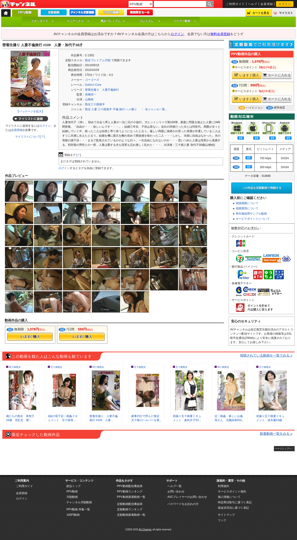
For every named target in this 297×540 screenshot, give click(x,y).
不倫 (115, 109)
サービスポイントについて (253, 218)
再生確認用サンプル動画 (251, 213)
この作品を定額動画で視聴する (261, 188)
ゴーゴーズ (92, 79)
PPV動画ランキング (129, 491)
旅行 (122, 109)
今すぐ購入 (30, 337)
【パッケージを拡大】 (30, 111)
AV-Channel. (145, 529)
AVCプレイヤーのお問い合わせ (187, 497)
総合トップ (73, 486)
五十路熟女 (56, 367)
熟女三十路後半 (95, 104)
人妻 (94, 109)
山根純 (89, 99)
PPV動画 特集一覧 (78, 509)
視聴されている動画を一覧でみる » (266, 355)
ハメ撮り (131, 109)
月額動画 (72, 497)
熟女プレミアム (113, 21)
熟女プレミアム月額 (97, 60)
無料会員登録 (220, 34)
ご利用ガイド (235, 4)
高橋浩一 (90, 94)
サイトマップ (226, 514)
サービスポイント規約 (232, 491)
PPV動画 (72, 491)
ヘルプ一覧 (174, 486)
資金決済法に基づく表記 (233, 507)
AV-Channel (18, 4)
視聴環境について (247, 208)
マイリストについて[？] (30, 136)
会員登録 (266, 4)
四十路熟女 (15, 367)
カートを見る (260, 13)
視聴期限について (247, 203)
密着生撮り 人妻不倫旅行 (102, 89)
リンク (222, 520)
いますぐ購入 (246, 75)
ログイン (284, 4)
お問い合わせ (175, 491)
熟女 (88, 109)
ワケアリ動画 (184, 21)
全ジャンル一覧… (156, 109)
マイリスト (286, 13)
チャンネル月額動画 (79, 502)
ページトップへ (283, 448)
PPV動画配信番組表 (129, 486)
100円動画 (73, 514)
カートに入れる (277, 75)
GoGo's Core (93, 84)
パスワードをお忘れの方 (183, 504)
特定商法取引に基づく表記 (235, 502)
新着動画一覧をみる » (276, 433)
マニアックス (78, 21)
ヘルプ (252, 4)
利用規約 (223, 486)
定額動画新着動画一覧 (131, 514)
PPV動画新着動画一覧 (131, 497)
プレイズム (149, 21)
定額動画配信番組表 (129, 504)
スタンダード (42, 21)
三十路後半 (105, 109)
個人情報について (229, 497)
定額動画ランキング (129, 509)
